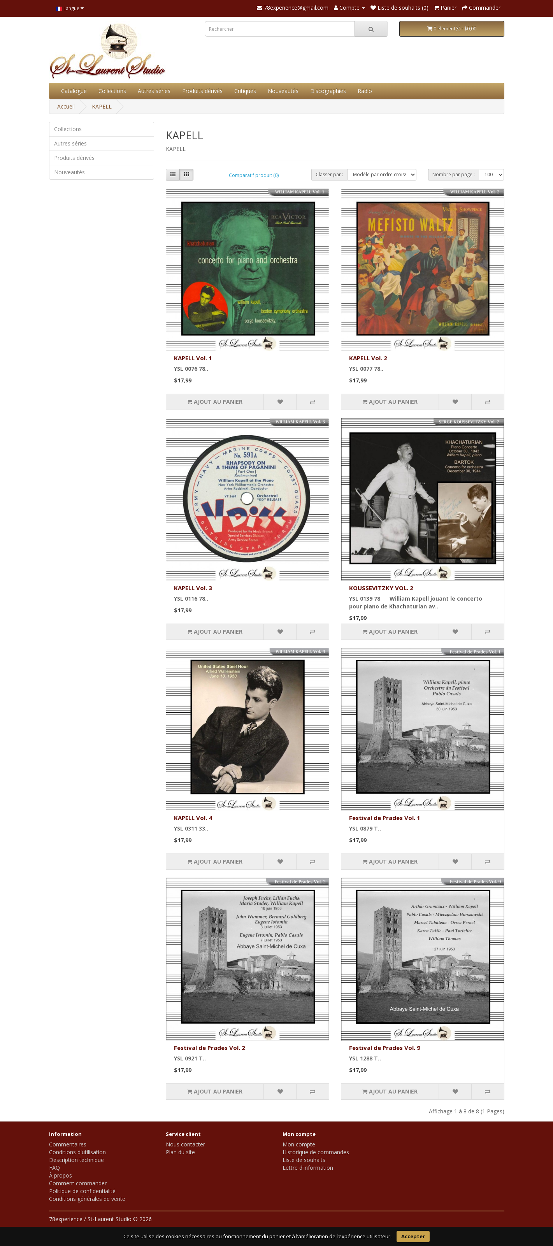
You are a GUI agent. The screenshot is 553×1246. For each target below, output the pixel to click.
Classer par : (329, 174)
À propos (60, 1175)
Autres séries (154, 91)
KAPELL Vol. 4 (193, 818)
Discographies (328, 91)
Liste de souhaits (304, 1160)
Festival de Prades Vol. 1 (384, 818)
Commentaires (67, 1144)
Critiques (245, 91)
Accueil (66, 106)
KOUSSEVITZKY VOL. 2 (381, 588)
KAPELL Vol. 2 (368, 358)
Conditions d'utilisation (77, 1152)
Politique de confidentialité (82, 1191)
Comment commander (78, 1183)
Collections (112, 91)
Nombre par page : (453, 174)
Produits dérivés (202, 91)
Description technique (76, 1160)
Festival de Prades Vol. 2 (209, 1047)
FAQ (54, 1167)
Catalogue (74, 91)
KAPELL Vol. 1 (193, 358)
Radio (365, 91)
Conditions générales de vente (87, 1198)
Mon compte (299, 1144)
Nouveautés (283, 91)
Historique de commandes (316, 1152)
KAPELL (102, 106)
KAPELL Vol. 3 (193, 588)
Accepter (413, 1236)
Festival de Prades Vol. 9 (384, 1047)
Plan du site (180, 1152)
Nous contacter (185, 1144)
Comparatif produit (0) (254, 175)
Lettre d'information (308, 1167)
